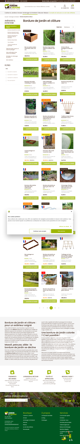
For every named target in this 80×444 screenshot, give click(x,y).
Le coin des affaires (28, 427)
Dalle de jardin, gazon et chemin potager (12, 49)
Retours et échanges (65, 427)
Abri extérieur (9, 60)
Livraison (62, 418)
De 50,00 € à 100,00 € (13, 77)
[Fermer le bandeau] (71, 211)
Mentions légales (64, 429)
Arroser (25, 418)
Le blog (43, 418)
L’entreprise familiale (46, 415)
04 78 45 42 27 (67, 380)
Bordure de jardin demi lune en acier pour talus (13, 33)
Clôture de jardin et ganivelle (12, 45)
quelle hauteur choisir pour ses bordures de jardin (56, 358)
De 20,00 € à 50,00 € (12, 74)
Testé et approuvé (64, 424)
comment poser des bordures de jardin (61, 355)
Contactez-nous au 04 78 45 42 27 (66, 1)
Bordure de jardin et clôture (11, 26)
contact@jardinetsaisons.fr (12, 424)
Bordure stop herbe (12, 40)
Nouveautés (26, 429)
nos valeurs (23, 1)
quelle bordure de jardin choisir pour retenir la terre (58, 356)
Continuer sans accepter (39, 231)
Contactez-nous (64, 420)
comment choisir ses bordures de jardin (51, 354)
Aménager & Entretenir (29, 420)
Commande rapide (65, 415)
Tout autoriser (61, 231)
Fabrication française (12, 1)
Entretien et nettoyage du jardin (12, 56)
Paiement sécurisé (64, 435)
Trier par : (59, 27)
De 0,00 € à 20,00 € (12, 71)
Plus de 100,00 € (11, 80)
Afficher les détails (64, 226)
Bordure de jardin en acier (14, 30)
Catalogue (44, 420)
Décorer (25, 422)
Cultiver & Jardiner (28, 415)
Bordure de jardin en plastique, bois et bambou (12, 36)
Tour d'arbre (10, 42)
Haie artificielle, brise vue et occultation (11, 53)
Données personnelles (65, 422)
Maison (25, 424)
